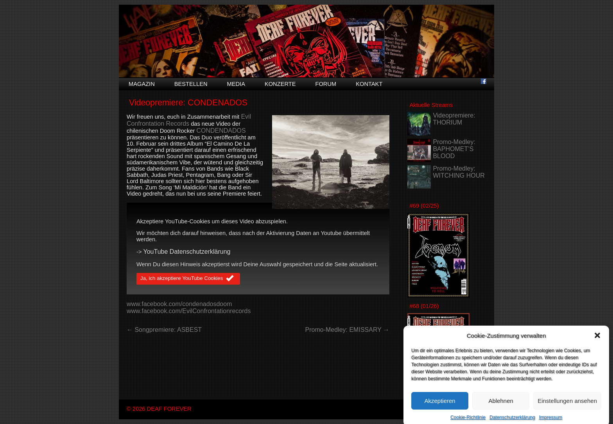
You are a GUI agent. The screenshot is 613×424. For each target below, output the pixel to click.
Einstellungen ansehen (567, 404)
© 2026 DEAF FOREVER (159, 409)
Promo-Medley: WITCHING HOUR (458, 172)
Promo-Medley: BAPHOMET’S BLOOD (454, 149)
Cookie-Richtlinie (468, 421)
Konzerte (280, 84)
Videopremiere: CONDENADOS (188, 102)
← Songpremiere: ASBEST (164, 329)
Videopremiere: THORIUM (454, 119)
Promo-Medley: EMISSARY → (347, 329)
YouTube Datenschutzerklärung (187, 251)
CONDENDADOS (221, 130)
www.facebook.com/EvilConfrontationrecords (189, 311)
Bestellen (191, 84)
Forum (325, 84)
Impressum (550, 421)
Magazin (142, 84)
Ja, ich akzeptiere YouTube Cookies (188, 279)
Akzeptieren (439, 404)
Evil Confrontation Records (189, 120)
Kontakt (369, 84)
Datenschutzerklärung (512, 421)
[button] (597, 339)
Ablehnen (500, 404)
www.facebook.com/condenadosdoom (179, 304)
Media (236, 84)
